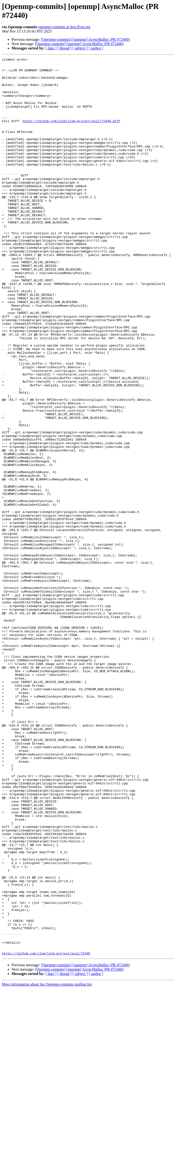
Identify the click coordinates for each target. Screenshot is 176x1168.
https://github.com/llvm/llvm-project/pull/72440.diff (71, 134)
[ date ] (51, 48)
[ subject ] (80, 48)
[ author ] (96, 48)
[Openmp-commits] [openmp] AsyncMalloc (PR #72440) (85, 39)
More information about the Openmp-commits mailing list (47, 1164)
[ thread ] (64, 48)
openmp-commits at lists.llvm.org (64, 27)
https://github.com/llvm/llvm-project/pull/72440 (46, 1133)
